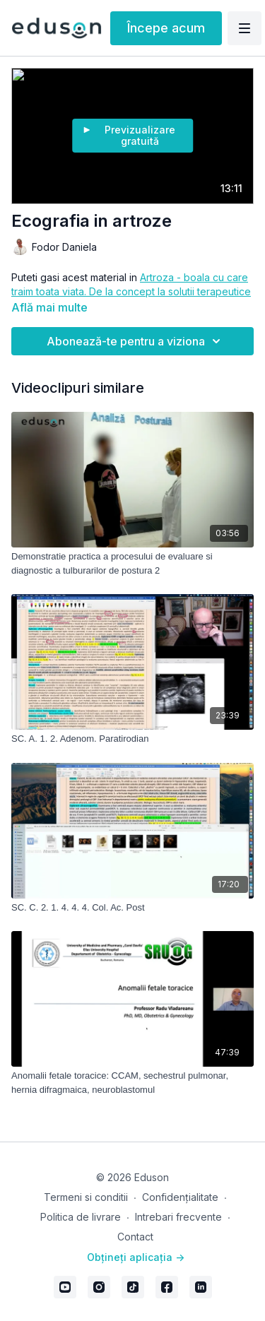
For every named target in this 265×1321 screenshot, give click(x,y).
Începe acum (166, 27)
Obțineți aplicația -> (135, 1257)
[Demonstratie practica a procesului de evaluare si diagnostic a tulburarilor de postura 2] (132, 563)
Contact (135, 1237)
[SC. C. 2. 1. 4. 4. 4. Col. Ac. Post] (132, 908)
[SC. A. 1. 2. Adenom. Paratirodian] (132, 739)
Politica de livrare (80, 1217)
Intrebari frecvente (178, 1217)
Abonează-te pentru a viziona (136, 341)
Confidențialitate (180, 1197)
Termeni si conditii (86, 1197)
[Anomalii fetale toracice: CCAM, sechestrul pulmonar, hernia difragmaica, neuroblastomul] (132, 1082)
